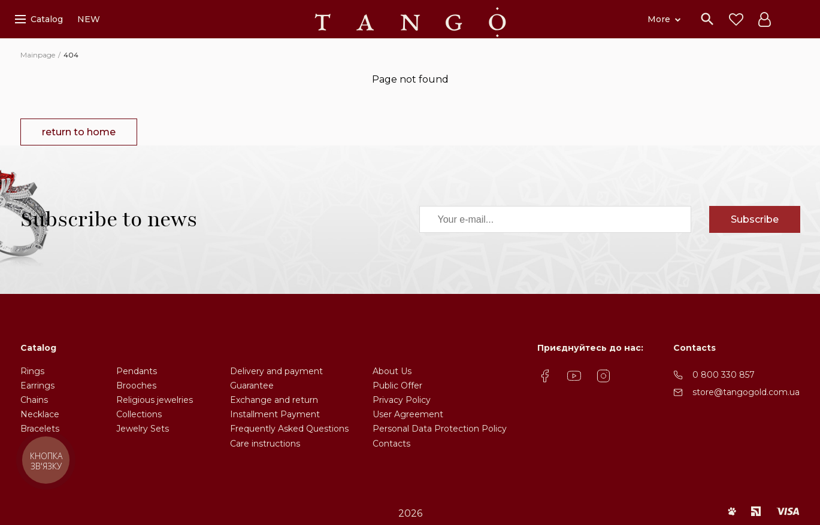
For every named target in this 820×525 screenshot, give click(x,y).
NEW (88, 19)
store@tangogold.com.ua (746, 392)
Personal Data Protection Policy (440, 428)
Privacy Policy (402, 399)
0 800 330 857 (723, 374)
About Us (392, 371)
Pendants (136, 371)
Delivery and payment (276, 371)
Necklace (39, 414)
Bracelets (39, 428)
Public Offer (397, 385)
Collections (139, 414)
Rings (32, 371)
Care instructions (265, 443)
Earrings (37, 385)
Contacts (391, 443)
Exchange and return (274, 399)
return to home (79, 132)
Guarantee (252, 385)
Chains (34, 399)
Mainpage (37, 54)
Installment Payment (275, 414)
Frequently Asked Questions (289, 428)
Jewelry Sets (142, 428)
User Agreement (408, 414)
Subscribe (755, 219)
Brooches (136, 385)
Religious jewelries (154, 399)
